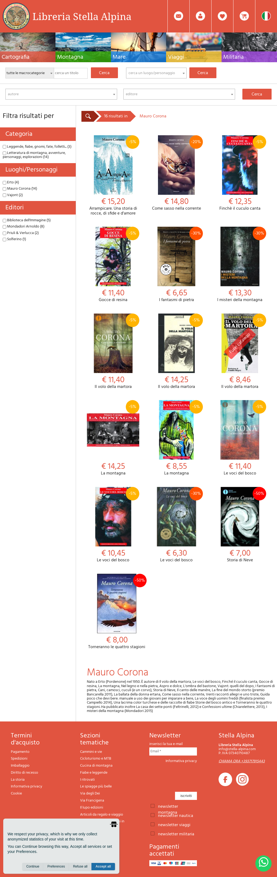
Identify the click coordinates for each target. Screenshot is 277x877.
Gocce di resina (113, 265)
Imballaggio (20, 766)
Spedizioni (19, 758)
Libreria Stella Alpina (81, 16)
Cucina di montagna (96, 766)
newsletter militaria (176, 834)
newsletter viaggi (174, 824)
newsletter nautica (175, 815)
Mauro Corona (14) (20, 189)
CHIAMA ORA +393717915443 (242, 761)
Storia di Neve (240, 525)
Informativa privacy (26, 786)
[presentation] (190, 775)
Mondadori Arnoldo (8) (23, 226)
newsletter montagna (168, 806)
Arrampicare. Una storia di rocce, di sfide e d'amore (113, 175)
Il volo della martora (113, 352)
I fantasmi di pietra (176, 265)
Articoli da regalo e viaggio (101, 814)
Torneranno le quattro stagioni (117, 612)
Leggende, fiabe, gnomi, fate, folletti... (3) (37, 147)
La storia (18, 780)
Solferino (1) (14, 239)
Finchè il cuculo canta (240, 173)
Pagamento (20, 752)
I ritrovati (87, 780)
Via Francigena (92, 800)
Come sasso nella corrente (176, 173)
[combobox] (156, 73)
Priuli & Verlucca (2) (21, 233)
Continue (32, 866)
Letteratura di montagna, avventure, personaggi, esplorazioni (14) (34, 155)
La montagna (113, 438)
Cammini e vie (91, 752)
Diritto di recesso (24, 773)
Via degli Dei (90, 793)
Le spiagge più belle (96, 786)
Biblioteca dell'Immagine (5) (27, 220)
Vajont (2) (13, 195)
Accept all (103, 866)
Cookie (16, 793)
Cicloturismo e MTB (95, 758)
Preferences (56, 866)
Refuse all (80, 866)
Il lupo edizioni (91, 807)
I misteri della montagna (240, 265)
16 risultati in (116, 116)
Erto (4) (11, 182)
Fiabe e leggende (93, 773)
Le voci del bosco (240, 438)
